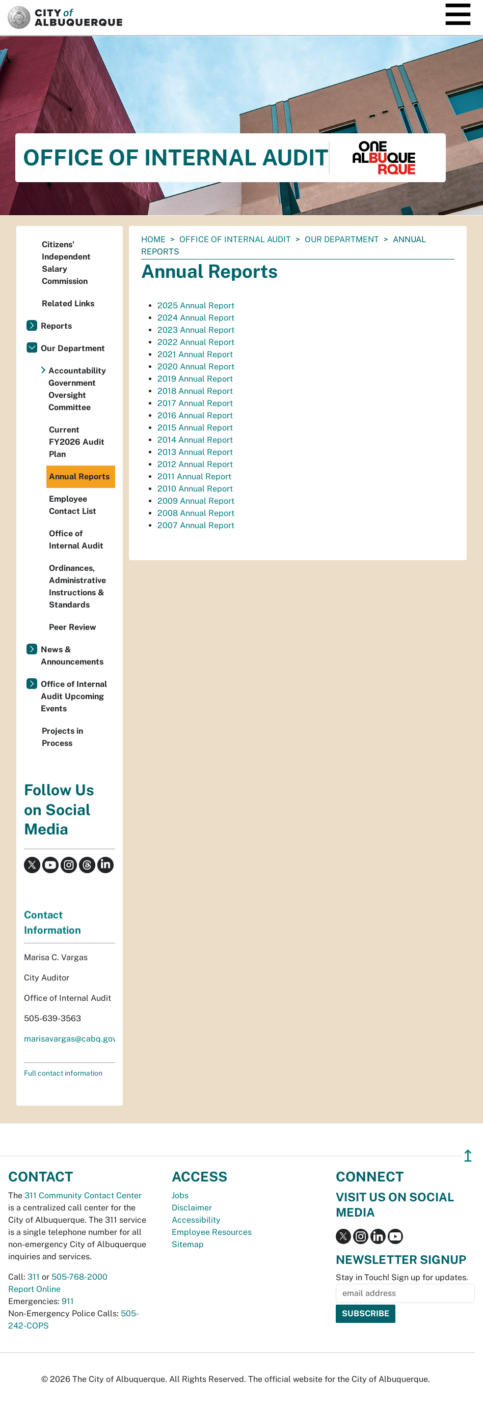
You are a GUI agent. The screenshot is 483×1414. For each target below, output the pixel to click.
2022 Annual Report (195, 342)
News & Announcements (72, 656)
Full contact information (63, 1073)
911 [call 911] (68, 1301)
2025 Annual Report (195, 305)
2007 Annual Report (195, 525)
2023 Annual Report (195, 330)
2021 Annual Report (195, 354)
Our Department (342, 239)
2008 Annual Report (195, 513)
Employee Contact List (72, 505)
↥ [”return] (468, 1155)
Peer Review (72, 627)
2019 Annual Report (195, 379)
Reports (56, 326)
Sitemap (188, 1244)
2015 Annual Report (195, 427)
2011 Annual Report (194, 476)
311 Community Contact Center (83, 1195)
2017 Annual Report (195, 403)
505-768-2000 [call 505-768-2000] (79, 1277)
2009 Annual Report (195, 501)
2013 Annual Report (195, 452)
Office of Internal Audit (235, 239)
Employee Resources (212, 1232)
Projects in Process (62, 737)
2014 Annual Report (195, 440)
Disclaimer (192, 1208)
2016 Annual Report (195, 415)
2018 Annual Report (195, 391)
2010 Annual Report (195, 489)
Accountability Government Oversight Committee (77, 389)
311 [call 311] (34, 1277)
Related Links (68, 303)
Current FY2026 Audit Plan (76, 442)
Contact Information (52, 922)
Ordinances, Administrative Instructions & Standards (77, 586)
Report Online (34, 1289)
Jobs (180, 1195)
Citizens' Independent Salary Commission (66, 263)
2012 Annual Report (195, 464)
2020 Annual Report (195, 366)
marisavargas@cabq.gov (70, 1039)
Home (153, 239)
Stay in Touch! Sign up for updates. (402, 1277)
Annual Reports (79, 476)
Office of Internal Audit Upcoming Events (74, 696)
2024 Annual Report (195, 318)
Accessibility (196, 1220)
